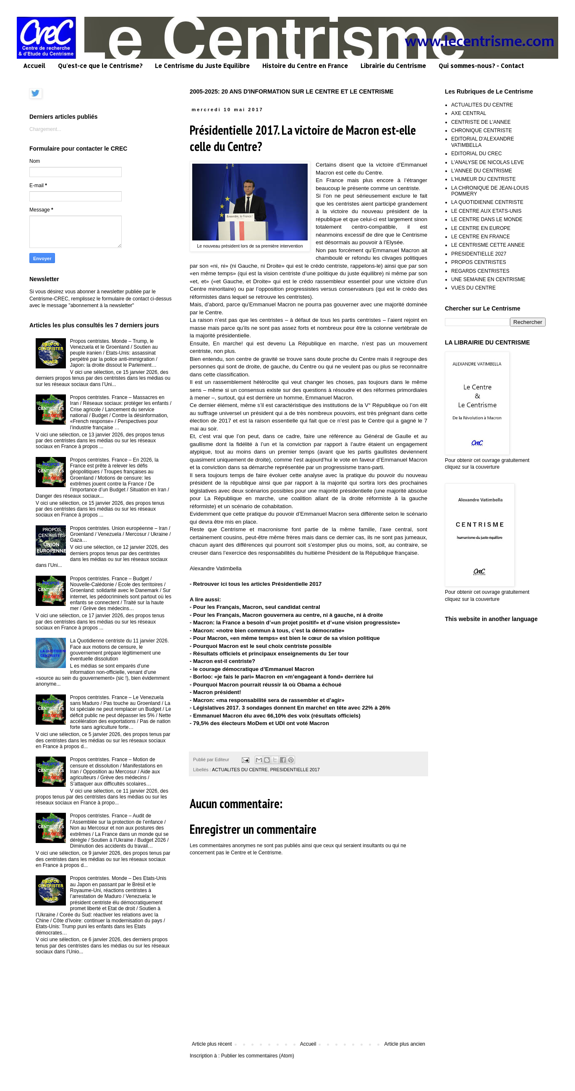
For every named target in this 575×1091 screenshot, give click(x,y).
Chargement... (45, 129)
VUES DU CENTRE (473, 288)
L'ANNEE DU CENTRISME (481, 171)
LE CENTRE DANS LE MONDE (487, 219)
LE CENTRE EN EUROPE (480, 228)
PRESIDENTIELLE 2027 (478, 254)
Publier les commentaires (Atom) (257, 1056)
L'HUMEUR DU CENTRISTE (483, 179)
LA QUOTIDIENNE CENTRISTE (487, 202)
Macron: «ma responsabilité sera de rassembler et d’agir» (269, 700)
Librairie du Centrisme (393, 65)
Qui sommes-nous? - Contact (481, 65)
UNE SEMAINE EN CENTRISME (488, 279)
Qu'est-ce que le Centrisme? (100, 65)
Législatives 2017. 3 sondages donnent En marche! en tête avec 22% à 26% (291, 708)
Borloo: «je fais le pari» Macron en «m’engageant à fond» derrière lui (283, 676)
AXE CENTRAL (468, 113)
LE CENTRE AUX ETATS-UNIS (486, 211)
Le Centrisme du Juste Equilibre (202, 65)
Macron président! (217, 692)
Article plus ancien (404, 1044)
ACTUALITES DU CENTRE (240, 769)
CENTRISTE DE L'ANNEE (481, 122)
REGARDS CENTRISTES (480, 271)
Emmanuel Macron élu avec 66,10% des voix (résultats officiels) (277, 716)
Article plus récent (212, 1044)
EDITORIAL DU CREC (476, 154)
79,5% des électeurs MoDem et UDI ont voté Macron (261, 723)
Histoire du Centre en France (305, 65)
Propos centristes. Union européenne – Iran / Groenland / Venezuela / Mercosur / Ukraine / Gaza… (120, 534)
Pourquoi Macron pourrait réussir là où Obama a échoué (267, 684)
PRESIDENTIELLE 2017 (295, 769)
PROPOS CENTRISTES (478, 262)
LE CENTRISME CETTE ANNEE (488, 245)
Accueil (34, 65)
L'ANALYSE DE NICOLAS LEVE (487, 162)
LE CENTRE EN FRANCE (480, 237)
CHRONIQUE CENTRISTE (481, 130)
